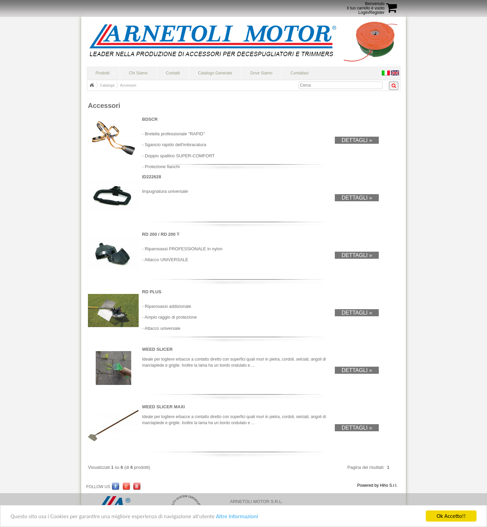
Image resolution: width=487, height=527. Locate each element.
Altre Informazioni (237, 516)
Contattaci (300, 73)
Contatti (173, 73)
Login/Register (371, 12)
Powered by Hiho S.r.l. (377, 485)
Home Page (91, 85)
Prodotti (102, 73)
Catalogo (107, 85)
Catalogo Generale (215, 73)
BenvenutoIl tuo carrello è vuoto (366, 5)
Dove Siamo (261, 73)
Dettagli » (357, 140)
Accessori (128, 85)
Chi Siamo (138, 73)
